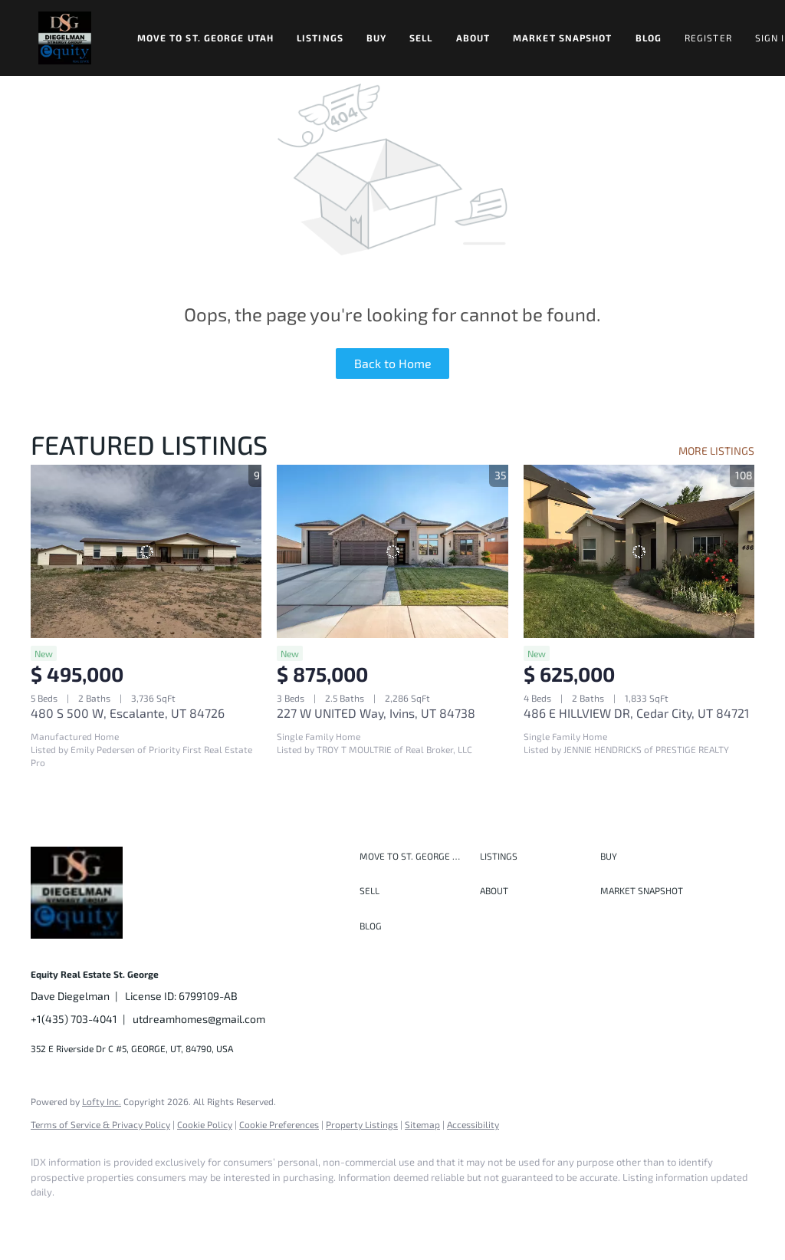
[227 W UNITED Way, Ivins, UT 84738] (392, 551)
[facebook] (49, 1218)
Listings (320, 37)
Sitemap (422, 1124)
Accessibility (473, 1124)
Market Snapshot (563, 37)
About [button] (473, 37)
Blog (649, 37)
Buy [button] (376, 37)
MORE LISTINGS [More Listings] (716, 450)
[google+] (271, 1218)
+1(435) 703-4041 (74, 1018)
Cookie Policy (204, 1124)
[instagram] (182, 1218)
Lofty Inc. (101, 1101)
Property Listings (362, 1124)
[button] (64, 38)
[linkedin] (93, 1218)
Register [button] (708, 37)
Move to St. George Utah (205, 37)
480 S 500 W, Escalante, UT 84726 (128, 713)
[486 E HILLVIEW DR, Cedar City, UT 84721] (639, 551)
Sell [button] (420, 37)
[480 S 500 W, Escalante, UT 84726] (146, 551)
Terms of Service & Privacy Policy (100, 1124)
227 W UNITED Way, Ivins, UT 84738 (376, 713)
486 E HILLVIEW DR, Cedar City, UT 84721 (636, 713)
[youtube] (227, 1218)
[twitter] (138, 1218)
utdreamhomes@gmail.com (199, 1018)
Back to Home (393, 363)
